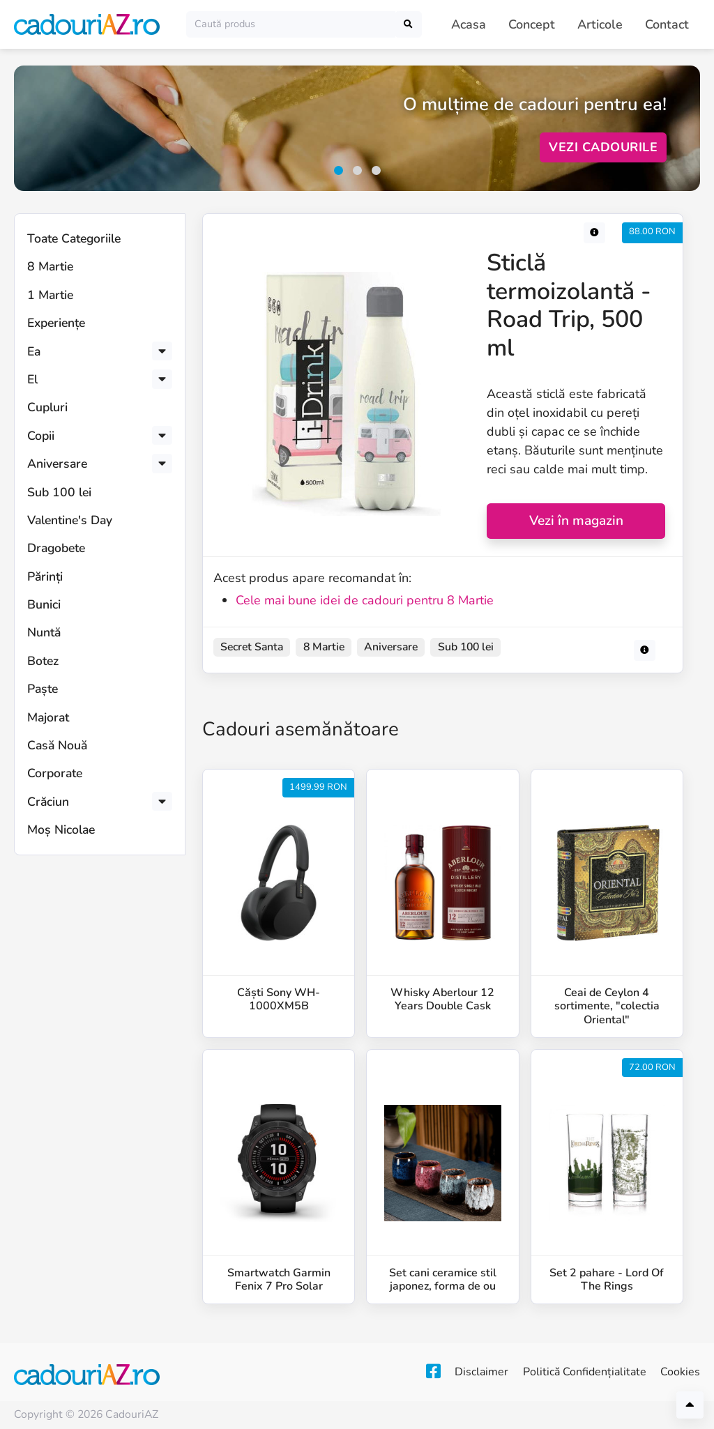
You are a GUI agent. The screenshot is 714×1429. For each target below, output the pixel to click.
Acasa (468, 24)
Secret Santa (251, 647)
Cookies (680, 1372)
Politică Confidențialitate (576, 1372)
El (32, 379)
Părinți (45, 576)
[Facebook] (409, 1371)
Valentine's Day (69, 520)
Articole (600, 24)
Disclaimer (465, 1372)
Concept (531, 24)
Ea (33, 351)
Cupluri (47, 407)
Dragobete (56, 548)
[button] (338, 170)
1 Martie (50, 294)
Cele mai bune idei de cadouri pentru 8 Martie (365, 600)
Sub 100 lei (59, 492)
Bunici (44, 604)
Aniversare (57, 463)
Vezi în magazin (576, 521)
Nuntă (44, 632)
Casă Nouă (57, 745)
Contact (667, 24)
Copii (40, 435)
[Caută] (290, 24)
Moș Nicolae (61, 829)
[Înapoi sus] (690, 1405)
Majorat (48, 717)
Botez (43, 660)
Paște (42, 688)
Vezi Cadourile (603, 147)
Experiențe (56, 322)
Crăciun (48, 801)
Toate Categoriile (74, 238)
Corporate (54, 773)
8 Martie (50, 266)
